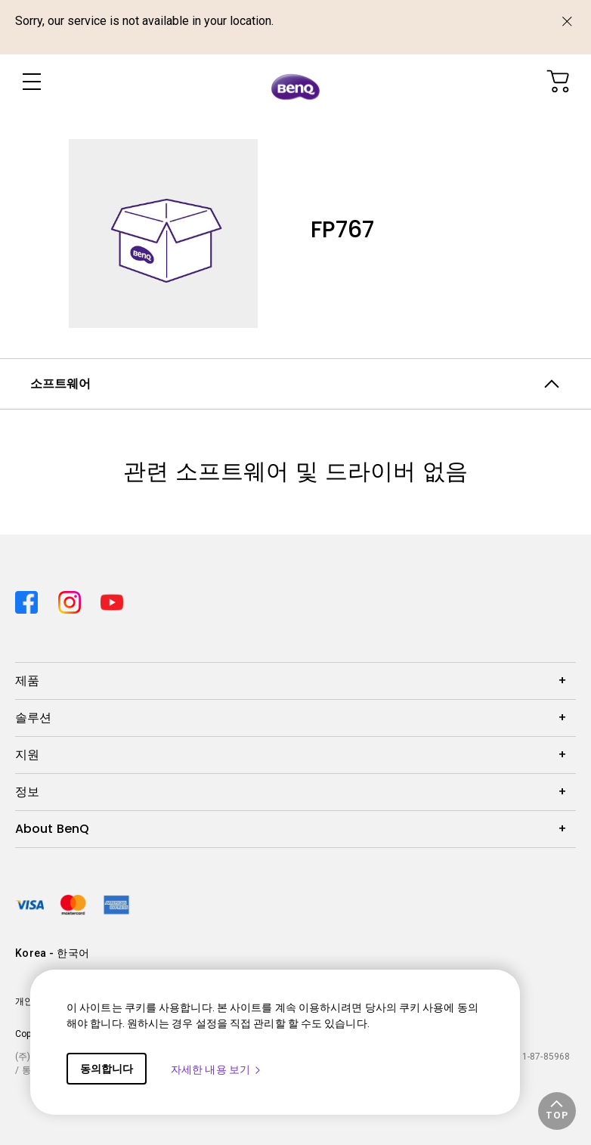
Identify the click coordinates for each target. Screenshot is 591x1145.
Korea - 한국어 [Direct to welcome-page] (52, 953)
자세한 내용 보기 (216, 1069)
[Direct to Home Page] (295, 84)
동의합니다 (106, 1068)
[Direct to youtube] (112, 598)
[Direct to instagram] (73, 598)
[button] (557, 1111)
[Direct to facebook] (30, 598)
